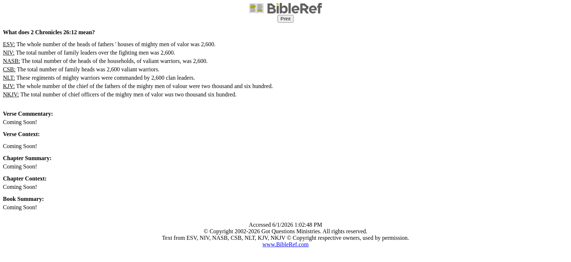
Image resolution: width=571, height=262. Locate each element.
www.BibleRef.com (286, 244)
